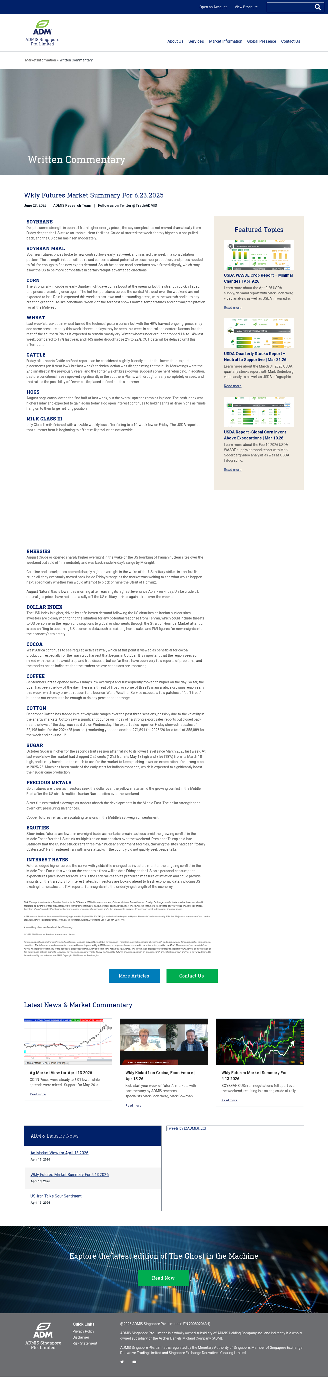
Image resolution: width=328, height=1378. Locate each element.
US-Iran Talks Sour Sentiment (56, 1197)
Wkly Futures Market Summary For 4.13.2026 (69, 1176)
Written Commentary (76, 60)
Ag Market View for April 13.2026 (61, 1074)
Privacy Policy (83, 1333)
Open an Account (213, 7)
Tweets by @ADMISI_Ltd (186, 1130)
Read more (233, 308)
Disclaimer (81, 1339)
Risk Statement (85, 1345)
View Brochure (246, 7)
